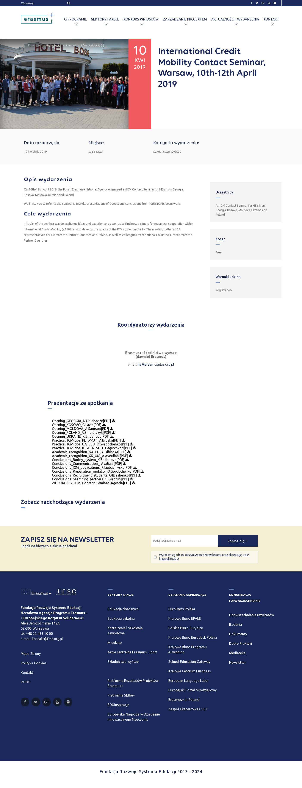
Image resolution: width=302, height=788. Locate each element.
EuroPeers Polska (181, 609)
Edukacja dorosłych (123, 609)
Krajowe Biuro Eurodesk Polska (192, 637)
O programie (75, 19)
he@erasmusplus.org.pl (156, 364)
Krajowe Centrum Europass (189, 671)
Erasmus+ (34, 45)
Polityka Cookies (34, 663)
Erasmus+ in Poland (183, 699)
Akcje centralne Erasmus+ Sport (132, 652)
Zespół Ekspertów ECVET (188, 709)
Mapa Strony (31, 654)
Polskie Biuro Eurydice (185, 628)
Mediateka (237, 653)
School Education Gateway (189, 662)
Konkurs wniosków (141, 19)
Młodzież (115, 643)
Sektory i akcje (105, 19)
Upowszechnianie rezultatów (251, 615)
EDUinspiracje (118, 705)
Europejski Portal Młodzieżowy (192, 690)
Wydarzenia (53, 45)
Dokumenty (238, 634)
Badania (235, 624)
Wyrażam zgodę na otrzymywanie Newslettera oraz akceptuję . (204, 556)
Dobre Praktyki (240, 643)
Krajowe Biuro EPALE (184, 618)
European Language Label (188, 681)
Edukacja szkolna (121, 618)
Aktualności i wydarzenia (235, 19)
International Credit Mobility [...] (85, 45)
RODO (25, 682)
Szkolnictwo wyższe (123, 662)
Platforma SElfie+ (121, 695)
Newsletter (237, 662)
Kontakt (271, 19)
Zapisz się (238, 541)
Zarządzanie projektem (185, 19)
